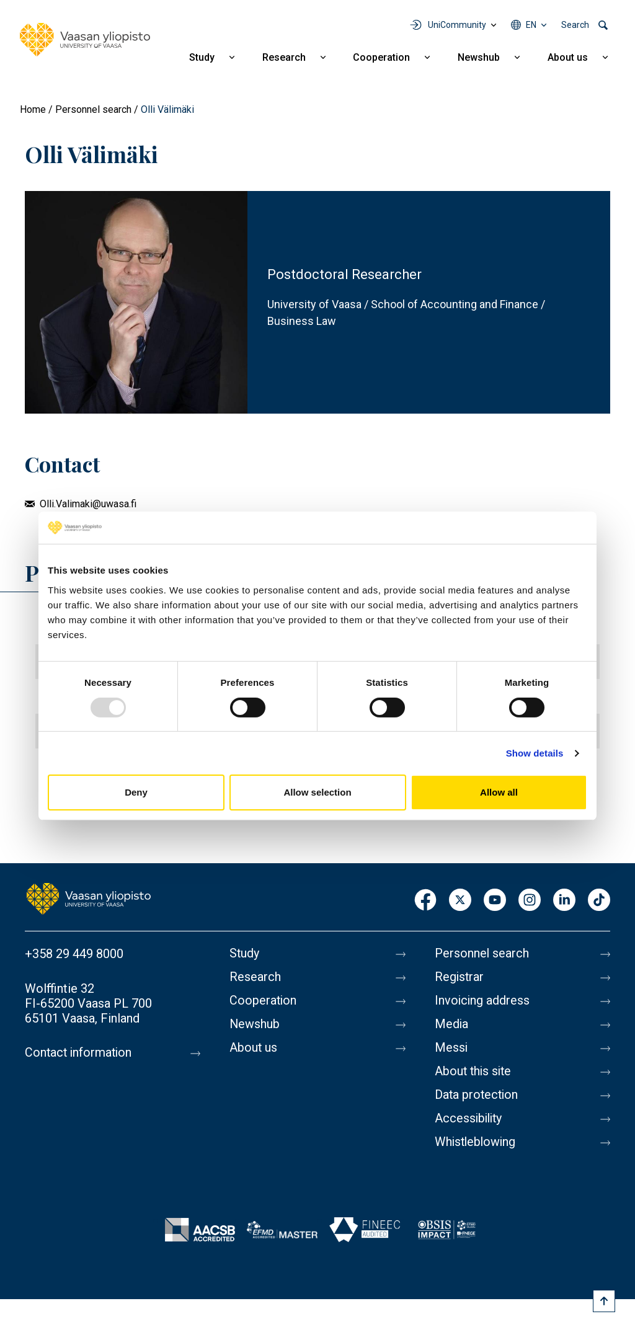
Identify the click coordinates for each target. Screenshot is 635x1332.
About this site (474, 1071)
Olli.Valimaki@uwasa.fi (88, 504)
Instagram (529, 901)
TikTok (599, 901)
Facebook (425, 901)
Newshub (479, 57)
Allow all (499, 792)
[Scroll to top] (604, 1301)
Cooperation (381, 57)
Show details (535, 753)
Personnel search (93, 109)
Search (575, 25)
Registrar (460, 977)
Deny (136, 792)
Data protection (477, 1095)
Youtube (495, 901)
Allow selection (317, 792)
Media (452, 1024)
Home (33, 109)
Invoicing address (483, 1000)
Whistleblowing (476, 1142)
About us (568, 57)
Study (202, 57)
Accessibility (470, 1118)
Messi (451, 1048)
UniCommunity (457, 25)
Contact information (80, 1053)
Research (284, 57)
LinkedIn (564, 901)
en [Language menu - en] (531, 25)
